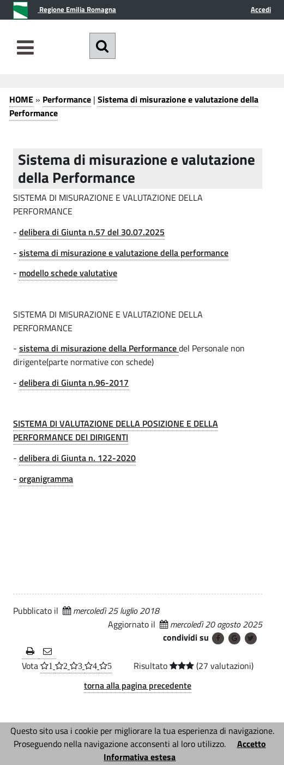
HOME (21, 99)
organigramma (46, 478)
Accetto (251, 743)
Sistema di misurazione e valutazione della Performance (133, 106)
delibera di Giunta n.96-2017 (74, 382)
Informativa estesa (140, 756)
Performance (67, 99)
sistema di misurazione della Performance (99, 348)
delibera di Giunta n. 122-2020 (77, 457)
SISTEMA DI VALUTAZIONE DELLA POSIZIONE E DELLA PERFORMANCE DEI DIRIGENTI (115, 430)
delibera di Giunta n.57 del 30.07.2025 (92, 231)
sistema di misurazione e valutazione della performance (123, 252)
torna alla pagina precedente (137, 685)
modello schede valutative (68, 272)
